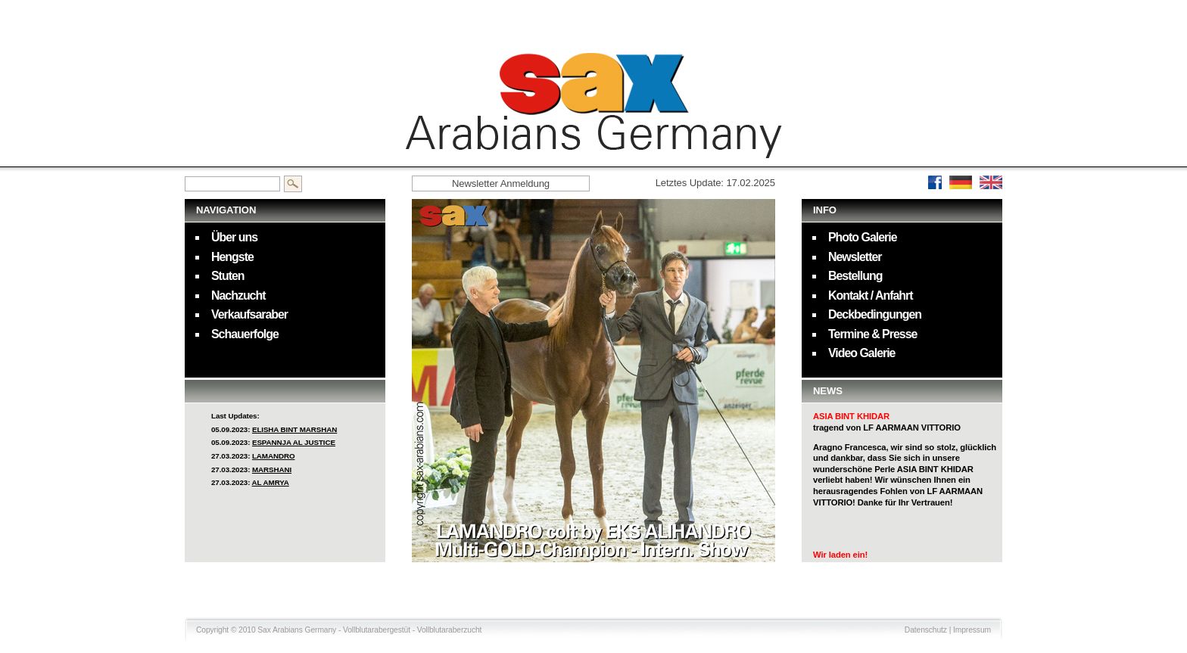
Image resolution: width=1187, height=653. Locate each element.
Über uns (234, 237)
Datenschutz (926, 630)
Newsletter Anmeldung (501, 183)
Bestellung (855, 275)
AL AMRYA (270, 482)
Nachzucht (238, 295)
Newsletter (855, 256)
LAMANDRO (273, 456)
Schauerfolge (245, 334)
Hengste (232, 256)
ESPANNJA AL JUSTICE (293, 442)
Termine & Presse (872, 334)
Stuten (228, 275)
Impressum (972, 630)
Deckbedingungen (874, 314)
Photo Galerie (862, 237)
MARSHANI (271, 469)
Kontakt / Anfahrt (870, 295)
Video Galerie (861, 353)
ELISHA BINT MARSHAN (294, 429)
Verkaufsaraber (249, 314)
